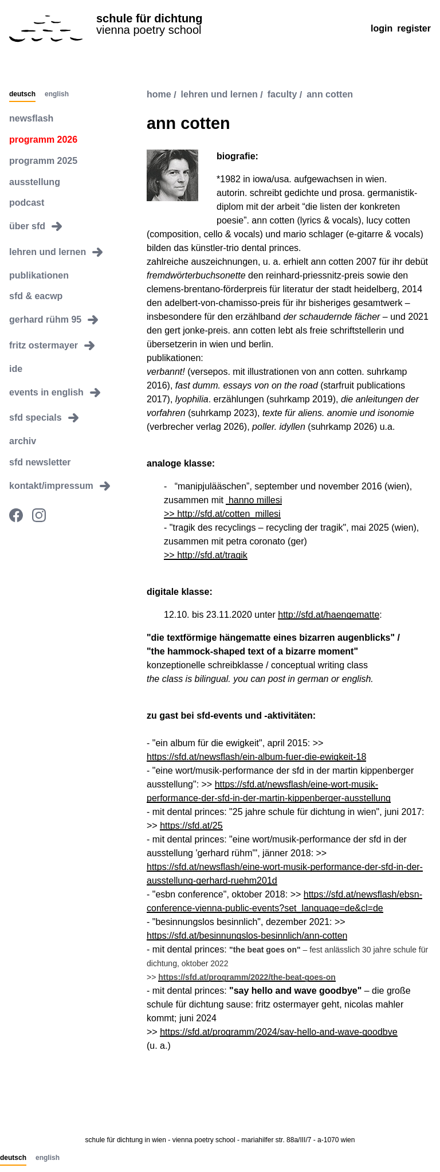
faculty (282, 95)
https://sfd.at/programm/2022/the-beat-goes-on (247, 977)
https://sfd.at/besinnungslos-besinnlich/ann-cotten (247, 935)
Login (381, 28)
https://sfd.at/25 (191, 825)
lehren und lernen (219, 95)
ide (15, 369)
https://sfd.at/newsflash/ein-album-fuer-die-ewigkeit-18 (256, 757)
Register (414, 28)
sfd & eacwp (35, 296)
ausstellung (34, 182)
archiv (22, 441)
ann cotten (330, 95)
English (57, 95)
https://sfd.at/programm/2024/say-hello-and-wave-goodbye (278, 1032)
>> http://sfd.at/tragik (205, 555)
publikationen (39, 275)
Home (159, 95)
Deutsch (22, 95)
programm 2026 (43, 139)
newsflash (31, 118)
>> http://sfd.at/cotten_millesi (222, 514)
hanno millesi (254, 500)
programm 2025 (43, 161)
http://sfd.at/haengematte (328, 615)
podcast (26, 202)
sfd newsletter (40, 462)
